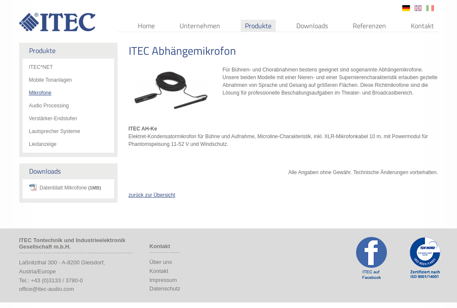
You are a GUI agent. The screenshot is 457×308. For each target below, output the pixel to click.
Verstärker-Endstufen (53, 118)
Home (146, 26)
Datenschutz (165, 288)
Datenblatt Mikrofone (70, 188)
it (430, 8)
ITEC (57, 22)
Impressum (163, 280)
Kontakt (422, 26)
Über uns (161, 262)
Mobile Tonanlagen (50, 80)
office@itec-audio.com (46, 289)
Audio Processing (49, 106)
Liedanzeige (43, 144)
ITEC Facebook (371, 258)
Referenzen (369, 26)
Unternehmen (200, 26)
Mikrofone (40, 93)
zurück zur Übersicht (152, 195)
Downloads (312, 26)
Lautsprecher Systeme (54, 131)
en (418, 8)
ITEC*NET (41, 67)
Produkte (258, 26)
